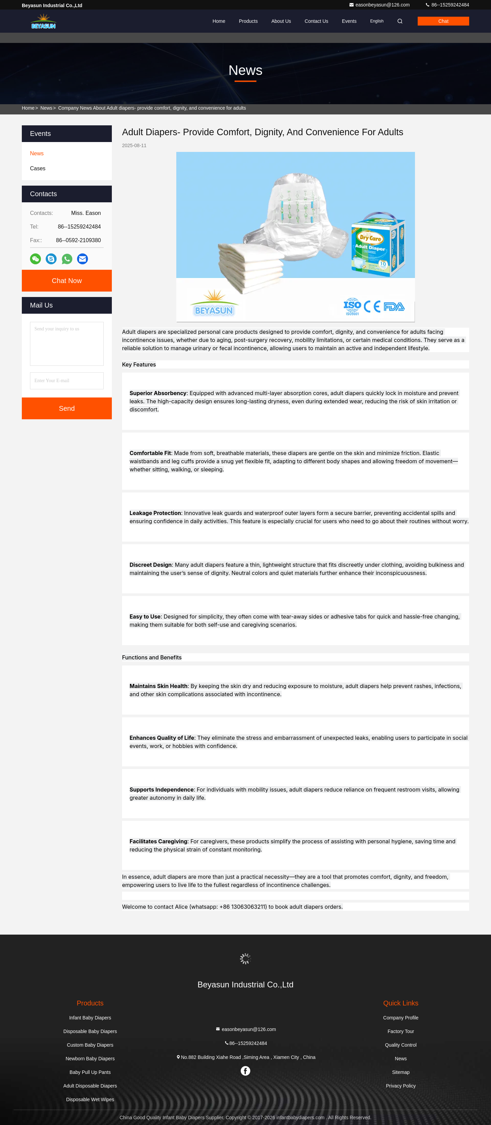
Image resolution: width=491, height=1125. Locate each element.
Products (248, 21)
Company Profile (401, 1017)
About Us (281, 21)
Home (218, 21)
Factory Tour (401, 1031)
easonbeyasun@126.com (380, 4)
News (47, 108)
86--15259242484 (447, 4)
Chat (443, 21)
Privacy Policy (401, 1086)
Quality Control (401, 1045)
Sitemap (401, 1072)
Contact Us (316, 21)
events (349, 21)
